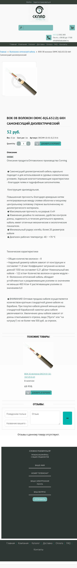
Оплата (49, 44)
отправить (40, 499)
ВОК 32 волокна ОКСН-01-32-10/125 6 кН (37, 375)
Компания (22, 44)
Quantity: (11, 143)
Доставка (41, 44)
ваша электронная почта (40, 482)
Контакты (63, 44)
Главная (13, 44)
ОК (67, 418)
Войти (29, 2)
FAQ (56, 44)
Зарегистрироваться (42, 2)
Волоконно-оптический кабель (22, 51)
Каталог (32, 44)
